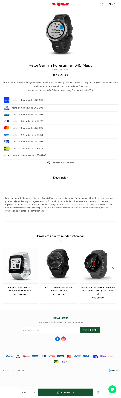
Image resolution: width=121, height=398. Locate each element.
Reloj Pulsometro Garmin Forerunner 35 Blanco (20, 289)
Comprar (67, 392)
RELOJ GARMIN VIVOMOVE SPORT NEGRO (58, 289)
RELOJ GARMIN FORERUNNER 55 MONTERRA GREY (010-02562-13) (98, 290)
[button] (114, 275)
